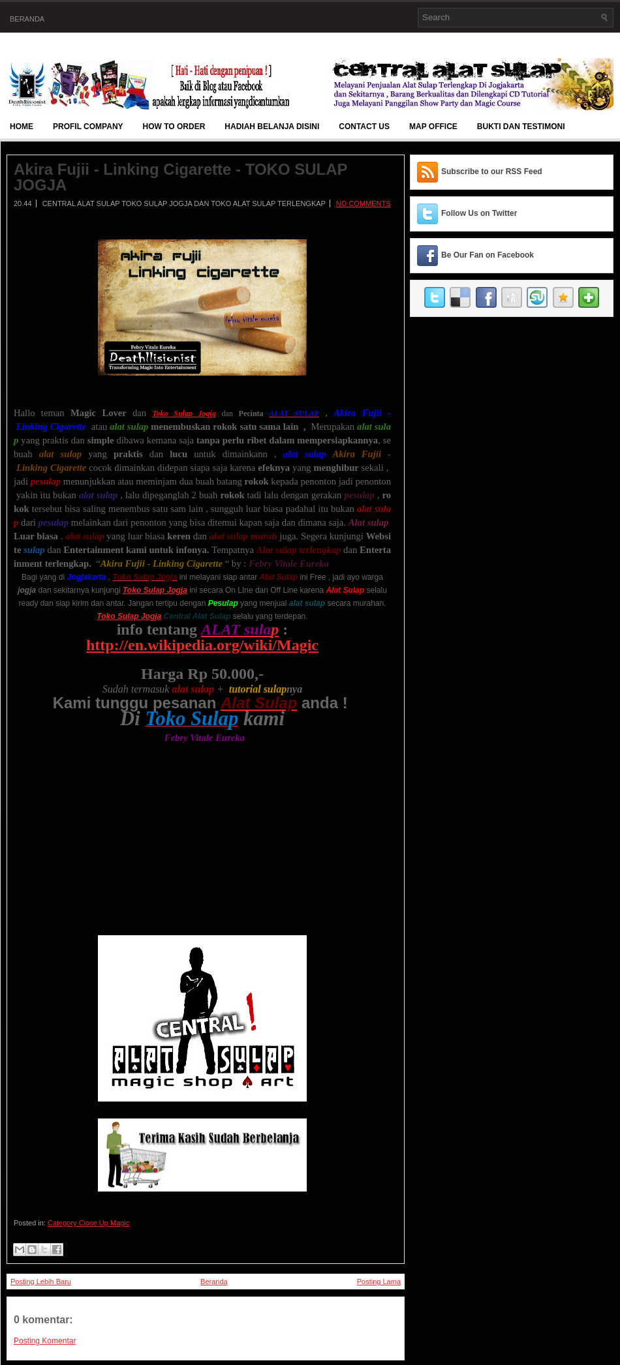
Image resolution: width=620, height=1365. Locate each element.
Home (21, 126)
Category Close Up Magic (88, 1223)
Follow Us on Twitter (479, 213)
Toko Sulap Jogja (129, 616)
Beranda (27, 19)
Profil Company (88, 126)
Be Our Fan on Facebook (487, 255)
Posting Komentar (45, 1340)
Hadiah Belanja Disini (272, 126)
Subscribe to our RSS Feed (491, 171)
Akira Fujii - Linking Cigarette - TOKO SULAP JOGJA (180, 177)
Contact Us (364, 126)
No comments (363, 203)
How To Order (174, 126)
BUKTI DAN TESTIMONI (521, 126)
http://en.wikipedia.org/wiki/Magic (202, 645)
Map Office (433, 126)
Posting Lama (379, 1281)
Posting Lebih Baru (40, 1281)
